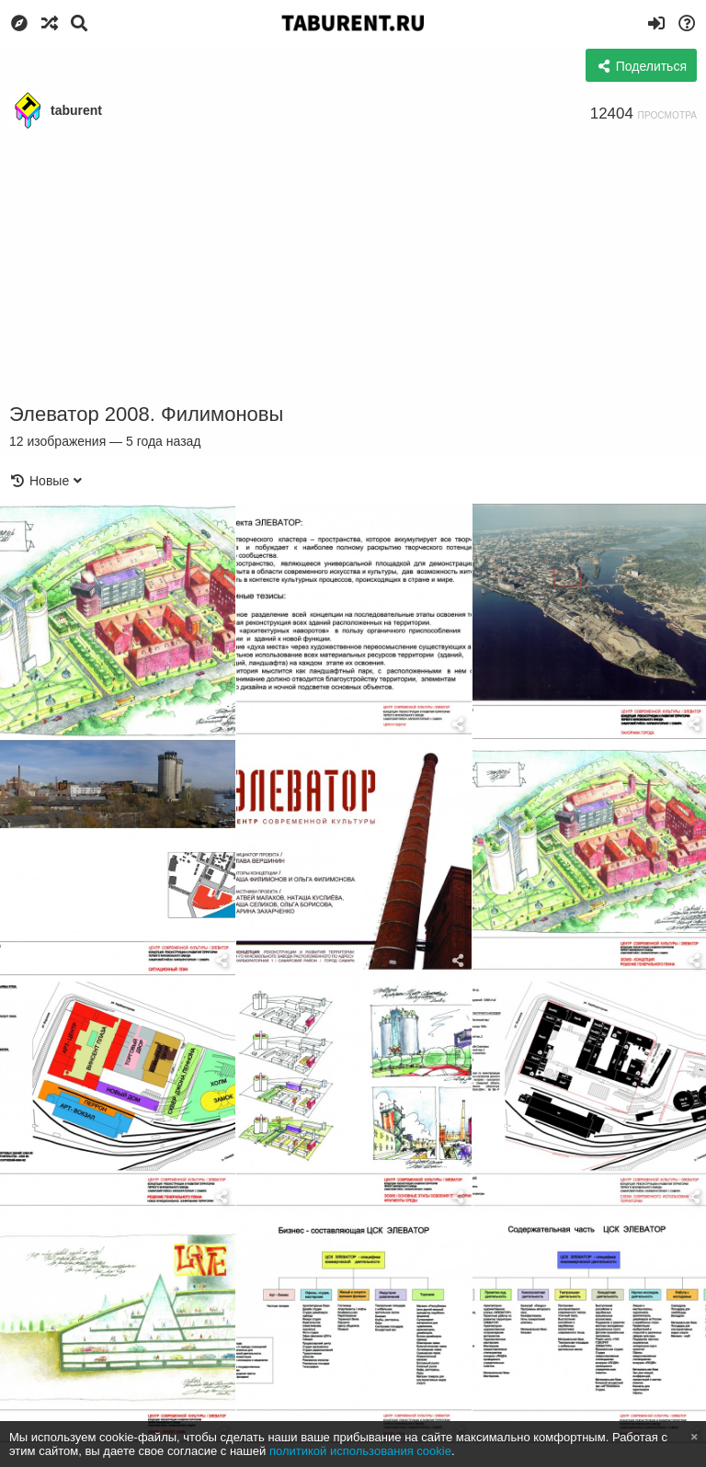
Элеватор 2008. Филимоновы (146, 414)
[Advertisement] (353, 266)
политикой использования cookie (360, 1451)
